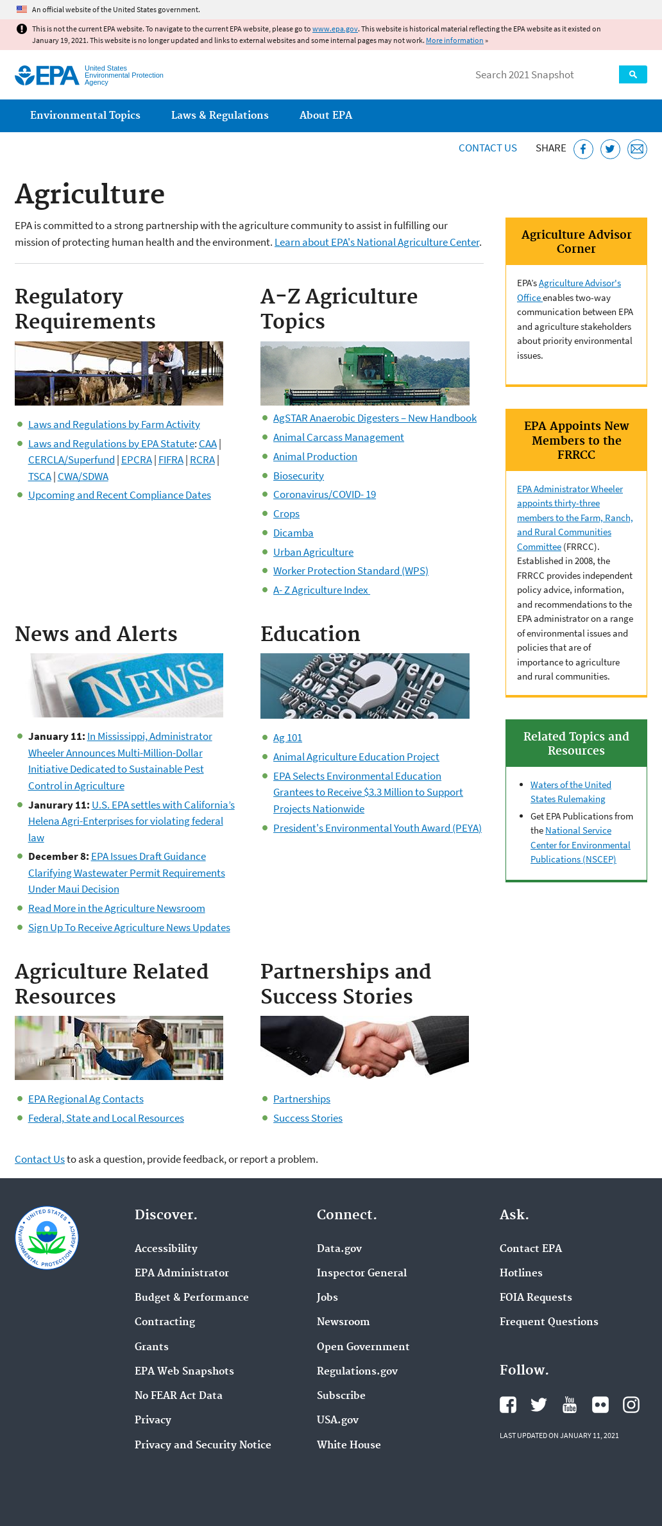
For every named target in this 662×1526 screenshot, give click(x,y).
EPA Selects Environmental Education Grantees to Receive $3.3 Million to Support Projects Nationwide (368, 792)
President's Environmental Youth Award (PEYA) (377, 828)
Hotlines (521, 1274)
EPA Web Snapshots (184, 1372)
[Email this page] (637, 149)
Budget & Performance (192, 1298)
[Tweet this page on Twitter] (610, 149)
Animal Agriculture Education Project (356, 757)
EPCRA (136, 459)
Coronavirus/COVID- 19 (324, 494)
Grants (152, 1347)
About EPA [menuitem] (326, 116)
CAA (208, 443)
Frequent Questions (549, 1322)
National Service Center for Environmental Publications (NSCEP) (580, 844)
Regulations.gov (357, 1372)
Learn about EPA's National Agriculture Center (377, 242)
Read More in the (66, 908)
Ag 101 (287, 737)
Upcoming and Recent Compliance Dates (119, 495)
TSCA (39, 476)
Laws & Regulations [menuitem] (220, 116)
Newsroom (343, 1322)
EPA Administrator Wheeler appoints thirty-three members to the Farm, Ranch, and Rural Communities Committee (575, 518)
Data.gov (339, 1249)
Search (633, 74)
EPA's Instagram (631, 1404)
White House (349, 1446)
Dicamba (293, 533)
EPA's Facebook (508, 1404)
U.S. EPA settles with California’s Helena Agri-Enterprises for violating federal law (131, 821)
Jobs (327, 1298)
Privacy (153, 1421)
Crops (286, 513)
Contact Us (488, 148)
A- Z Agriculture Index (321, 590)
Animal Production (315, 456)
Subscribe (341, 1396)
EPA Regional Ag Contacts (86, 1099)
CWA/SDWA (83, 476)
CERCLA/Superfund (71, 459)
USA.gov (338, 1421)
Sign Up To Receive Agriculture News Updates (129, 927)
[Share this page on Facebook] (583, 149)
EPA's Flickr (600, 1404)
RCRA (202, 459)
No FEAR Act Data (179, 1396)
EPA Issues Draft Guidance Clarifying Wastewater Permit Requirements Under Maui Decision (126, 872)
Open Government (363, 1347)
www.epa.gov (335, 28)
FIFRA (170, 459)
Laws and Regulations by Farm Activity (114, 424)
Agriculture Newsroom (155, 908)
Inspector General (362, 1274)
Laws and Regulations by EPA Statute (111, 443)
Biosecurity (298, 475)
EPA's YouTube (569, 1404)
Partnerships (301, 1099)
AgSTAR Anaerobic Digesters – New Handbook (375, 418)
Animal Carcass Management (338, 437)
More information (455, 40)
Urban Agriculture (313, 552)
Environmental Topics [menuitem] (85, 116)
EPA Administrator (182, 1274)
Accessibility (166, 1249)
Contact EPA (531, 1249)
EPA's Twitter (538, 1404)
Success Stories (308, 1118)
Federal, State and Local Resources (106, 1118)
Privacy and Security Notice (203, 1446)
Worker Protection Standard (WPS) (351, 570)
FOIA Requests (536, 1298)
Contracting (165, 1322)
